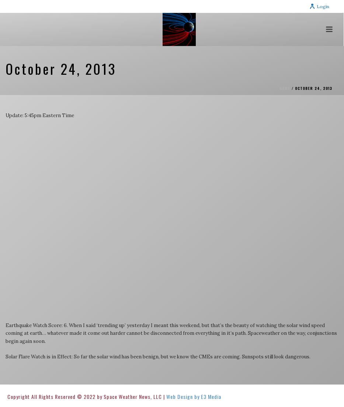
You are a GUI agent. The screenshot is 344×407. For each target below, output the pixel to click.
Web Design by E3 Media (193, 396)
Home (284, 88)
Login (319, 6)
